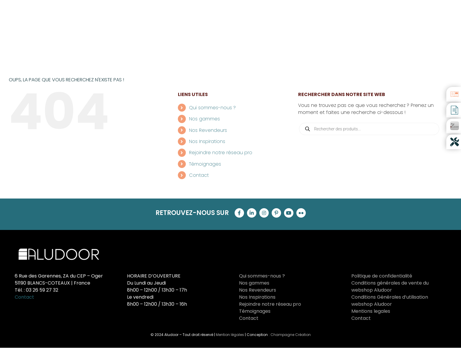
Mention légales (230, 334)
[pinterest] (276, 213)
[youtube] (288, 213)
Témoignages (205, 164)
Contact (199, 175)
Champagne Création (290, 334)
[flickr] (301, 213)
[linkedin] (251, 213)
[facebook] (239, 213)
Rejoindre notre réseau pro (220, 152)
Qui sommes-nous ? (212, 107)
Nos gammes (204, 118)
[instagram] (264, 213)
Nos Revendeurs (208, 130)
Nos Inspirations (207, 141)
